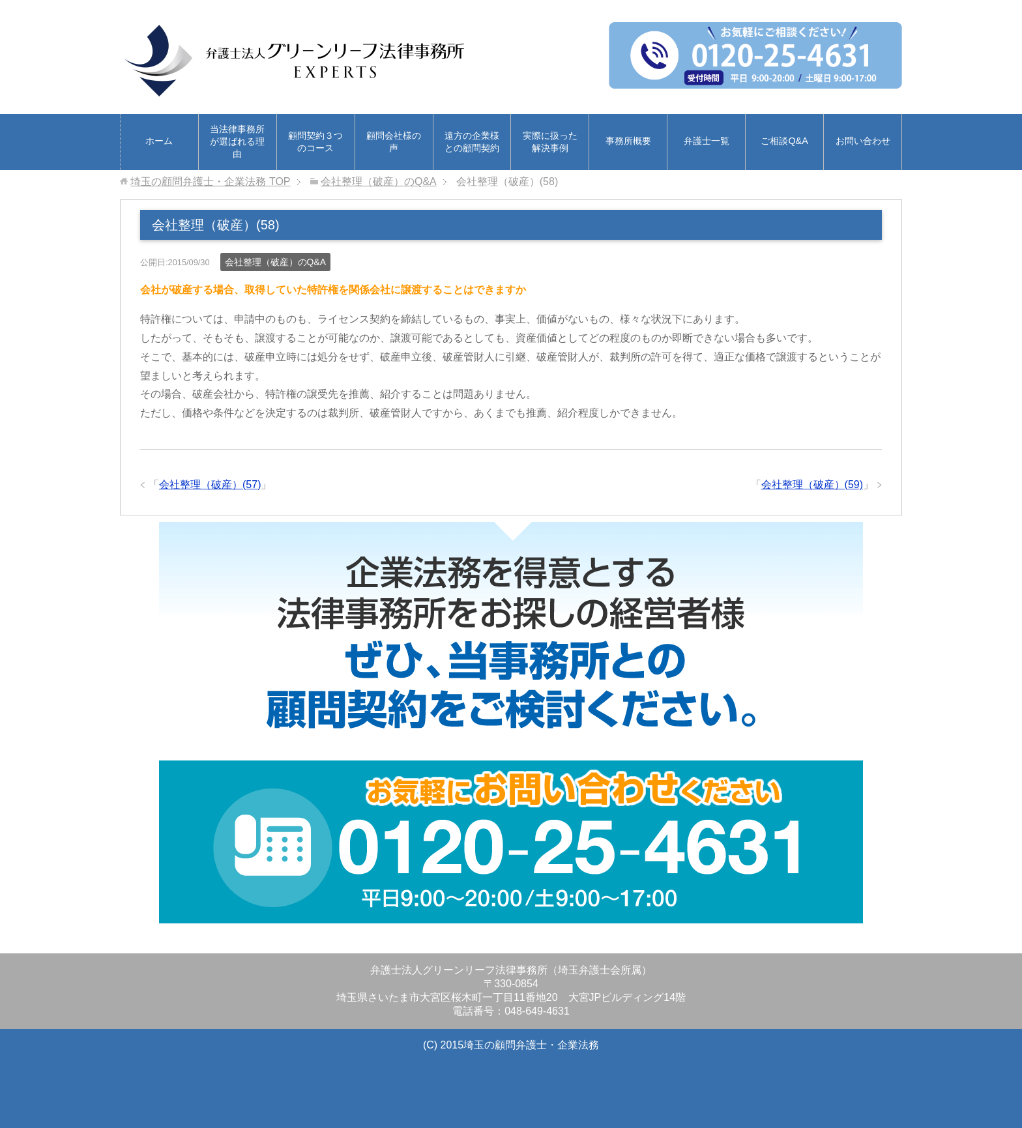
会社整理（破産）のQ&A (276, 262)
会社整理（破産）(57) (210, 484)
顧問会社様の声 (393, 141)
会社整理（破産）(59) (812, 484)
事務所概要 (628, 141)
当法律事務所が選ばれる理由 (237, 141)
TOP (210, 181)
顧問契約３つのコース (315, 141)
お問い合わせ (863, 141)
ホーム (159, 141)
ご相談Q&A (784, 141)
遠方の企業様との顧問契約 (472, 141)
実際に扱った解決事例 (550, 141)
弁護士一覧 (706, 141)
